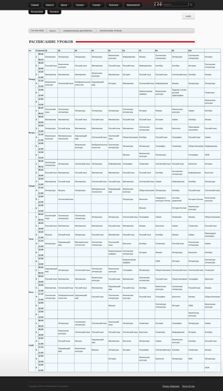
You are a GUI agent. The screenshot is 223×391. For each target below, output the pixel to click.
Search (157, 10)
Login (188, 16)
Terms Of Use (188, 386)
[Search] (176, 4)
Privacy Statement (170, 386)
